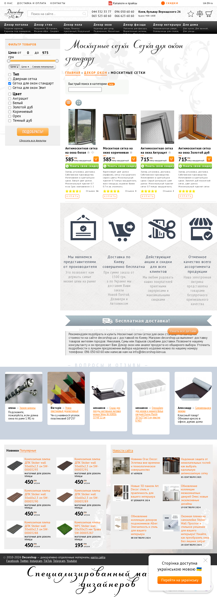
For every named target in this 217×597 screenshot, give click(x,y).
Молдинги (39, 28)
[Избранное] (190, 14)
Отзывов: (92, 191)
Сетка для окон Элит (29, 87)
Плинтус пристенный (72, 30)
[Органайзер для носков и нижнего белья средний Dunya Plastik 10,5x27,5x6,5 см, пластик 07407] (151, 389)
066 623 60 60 (124, 16)
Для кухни (188, 28)
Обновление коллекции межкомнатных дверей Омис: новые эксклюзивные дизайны (194, 495)
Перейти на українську (179, 580)
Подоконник (100, 31)
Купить (73, 196)
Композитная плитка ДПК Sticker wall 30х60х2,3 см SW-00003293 (37, 464)
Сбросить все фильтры (32, 140)
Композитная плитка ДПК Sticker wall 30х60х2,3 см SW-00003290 (37, 496)
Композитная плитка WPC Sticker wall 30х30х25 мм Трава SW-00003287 (88, 527)
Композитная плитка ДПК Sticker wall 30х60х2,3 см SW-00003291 (87, 464)
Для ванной (201, 28)
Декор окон (103, 24)
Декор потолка (16, 24)
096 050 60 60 (124, 12)
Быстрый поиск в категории (91, 84)
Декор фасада (134, 24)
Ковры (67, 28)
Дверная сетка (25, 78)
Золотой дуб (23, 107)
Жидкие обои (41, 31)
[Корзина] (209, 14)
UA (204, 3)
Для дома (190, 24)
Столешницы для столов (165, 31)
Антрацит (20, 98)
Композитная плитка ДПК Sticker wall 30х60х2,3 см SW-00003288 (37, 527)
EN (208, 3)
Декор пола (73, 24)
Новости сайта (123, 450)
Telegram (59, 561)
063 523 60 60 (101, 16)
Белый (18, 103)
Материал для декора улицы (38, 474)
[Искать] (84, 13)
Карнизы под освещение (17, 31)
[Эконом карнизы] (23, 389)
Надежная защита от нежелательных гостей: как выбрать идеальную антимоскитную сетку (196, 466)
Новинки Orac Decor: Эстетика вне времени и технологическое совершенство (145, 464)
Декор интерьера (167, 24)
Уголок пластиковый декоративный (64, 409)
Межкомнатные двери (165, 28)
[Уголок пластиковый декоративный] (66, 389)
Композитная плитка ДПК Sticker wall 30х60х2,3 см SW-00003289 (87, 496)
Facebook (12, 561)
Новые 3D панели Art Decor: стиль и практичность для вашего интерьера (145, 491)
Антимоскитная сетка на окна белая (81, 150)
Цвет (17, 93)
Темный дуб (22, 120)
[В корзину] (96, 159)
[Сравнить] (200, 14)
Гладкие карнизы (13, 28)
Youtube (72, 561)
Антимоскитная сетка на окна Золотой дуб (194, 150)
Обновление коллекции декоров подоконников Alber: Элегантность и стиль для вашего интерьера (144, 525)
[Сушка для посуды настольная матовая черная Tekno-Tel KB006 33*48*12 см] (108, 389)
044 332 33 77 (101, 12)
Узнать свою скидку (84, 166)
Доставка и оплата (31, 3)
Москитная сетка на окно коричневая (118, 150)
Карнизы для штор (104, 28)
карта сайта (98, 557)
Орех (17, 116)
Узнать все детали (183, 331)
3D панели (51, 28)
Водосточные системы (134, 31)
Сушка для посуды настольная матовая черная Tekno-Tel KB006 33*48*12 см (107, 412)
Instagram (36, 561)
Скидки (169, 3)
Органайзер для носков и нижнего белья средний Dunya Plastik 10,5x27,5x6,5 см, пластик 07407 (149, 414)
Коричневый (22, 111)
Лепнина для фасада (135, 28)
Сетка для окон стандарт (33, 83)
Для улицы (189, 31)
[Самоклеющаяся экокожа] (193, 389)
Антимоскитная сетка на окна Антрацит (157, 150)
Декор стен (43, 24)
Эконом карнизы (27, 408)
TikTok (47, 561)
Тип (16, 74)
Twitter (24, 561)
